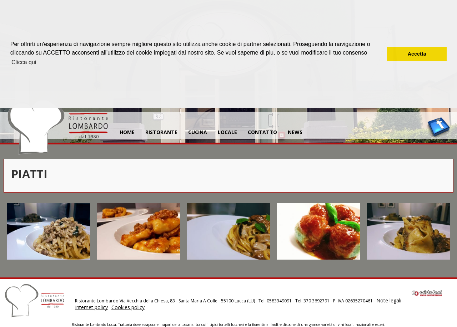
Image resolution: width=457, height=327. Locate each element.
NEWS (295, 132)
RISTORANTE (161, 132)
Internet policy (91, 307)
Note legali (388, 300)
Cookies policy (128, 307)
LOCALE (227, 132)
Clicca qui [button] (23, 62)
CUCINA (197, 132)
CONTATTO (262, 132)
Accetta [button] (417, 54)
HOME (127, 132)
